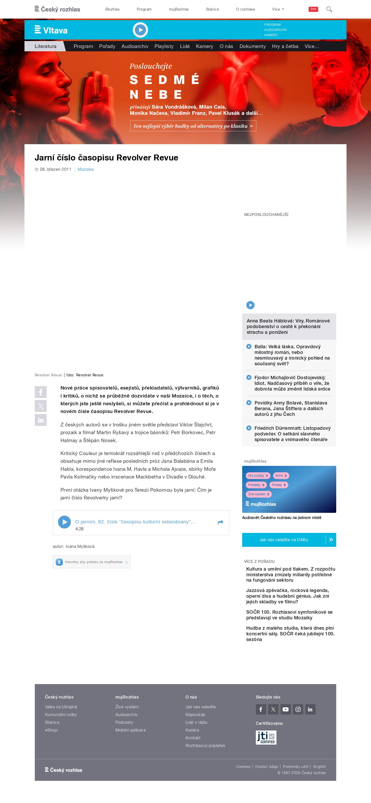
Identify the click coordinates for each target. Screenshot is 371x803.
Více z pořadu (259, 520)
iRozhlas (112, 9)
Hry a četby (258, 434)
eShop (51, 719)
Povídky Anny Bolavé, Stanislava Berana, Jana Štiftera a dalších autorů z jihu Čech (291, 367)
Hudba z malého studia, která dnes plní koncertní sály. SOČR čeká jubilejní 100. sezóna (303, 620)
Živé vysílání (258, 453)
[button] (220, 437)
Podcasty (124, 711)
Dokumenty (253, 46)
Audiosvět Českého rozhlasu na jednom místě (281, 476)
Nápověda (195, 703)
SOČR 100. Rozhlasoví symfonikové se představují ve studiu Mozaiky (305, 593)
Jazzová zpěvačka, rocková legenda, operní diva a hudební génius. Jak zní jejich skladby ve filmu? (305, 569)
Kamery (271, 35)
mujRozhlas (179, 9)
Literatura (46, 46)
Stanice (212, 9)
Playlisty (164, 46)
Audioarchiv (275, 30)
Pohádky (256, 443)
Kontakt (192, 726)
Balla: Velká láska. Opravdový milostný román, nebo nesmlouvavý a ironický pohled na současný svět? (292, 314)
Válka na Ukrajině (61, 695)
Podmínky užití (295, 755)
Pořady (107, 46)
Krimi (281, 434)
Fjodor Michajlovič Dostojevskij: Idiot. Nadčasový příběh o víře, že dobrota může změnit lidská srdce (293, 342)
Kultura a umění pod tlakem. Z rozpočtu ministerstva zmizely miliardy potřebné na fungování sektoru (298, 539)
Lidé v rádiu (196, 711)
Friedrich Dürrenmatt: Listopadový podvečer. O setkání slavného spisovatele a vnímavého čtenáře (293, 392)
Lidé (185, 46)
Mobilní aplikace (130, 719)
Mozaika (86, 169)
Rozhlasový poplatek (205, 734)
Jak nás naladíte (200, 695)
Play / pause (64, 436)
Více (312, 46)
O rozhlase (245, 9)
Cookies (243, 755)
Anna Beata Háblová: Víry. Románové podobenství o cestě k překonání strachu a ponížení (288, 285)
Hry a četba (285, 46)
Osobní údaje (266, 755)
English (320, 755)
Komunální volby (61, 703)
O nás (226, 46)
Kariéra (192, 719)
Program (144, 9)
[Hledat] (329, 9)
